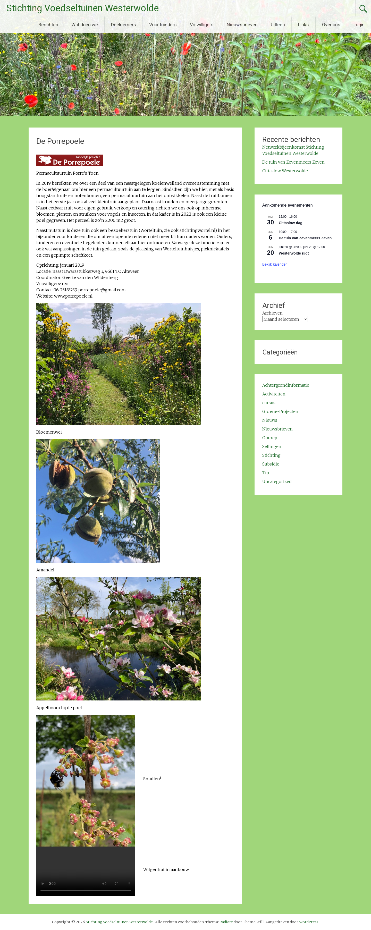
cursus (268, 402)
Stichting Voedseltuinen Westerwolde (82, 8)
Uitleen (278, 24)
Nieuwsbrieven (242, 24)
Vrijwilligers (202, 24)
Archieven (272, 313)
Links (303, 24)
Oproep (269, 437)
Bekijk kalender (274, 264)
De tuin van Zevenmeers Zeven (293, 162)
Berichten (48, 24)
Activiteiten (273, 393)
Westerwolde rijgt (294, 253)
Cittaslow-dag (290, 223)
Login (359, 24)
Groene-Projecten (280, 411)
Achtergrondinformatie (285, 385)
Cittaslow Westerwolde (285, 170)
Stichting (271, 455)
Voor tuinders (163, 24)
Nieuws (269, 420)
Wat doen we (84, 24)
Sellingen (271, 446)
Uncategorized (277, 481)
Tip (265, 472)
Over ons (331, 24)
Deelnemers (123, 24)
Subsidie (270, 464)
